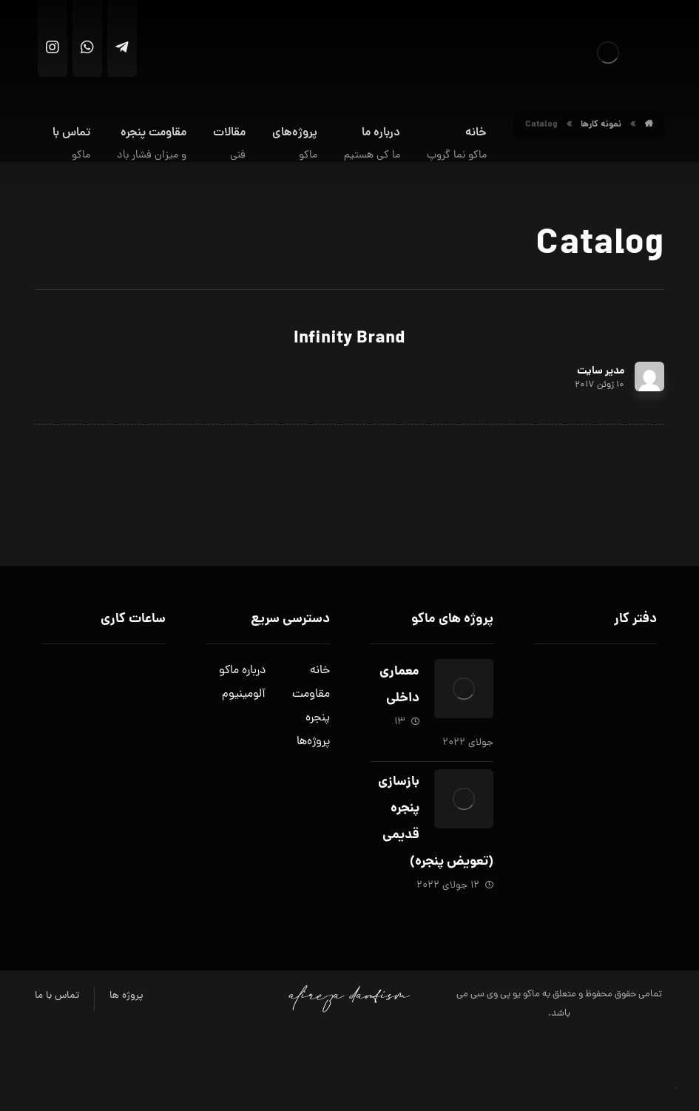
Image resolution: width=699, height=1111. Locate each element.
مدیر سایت (600, 371)
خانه (320, 671)
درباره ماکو (242, 671)
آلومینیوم (244, 694)
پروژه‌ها (313, 742)
